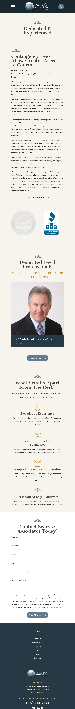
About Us (37, 635)
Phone (13, 554)
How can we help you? (20, 580)
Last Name (15, 546)
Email (13, 563)
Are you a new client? (19, 572)
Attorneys (37, 639)
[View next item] (47, 240)
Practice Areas (37, 642)
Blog (37, 654)
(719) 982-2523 (37, 702)
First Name (15, 537)
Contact (37, 658)
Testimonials (37, 646)
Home (37, 631)
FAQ (37, 650)
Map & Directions (37, 693)
